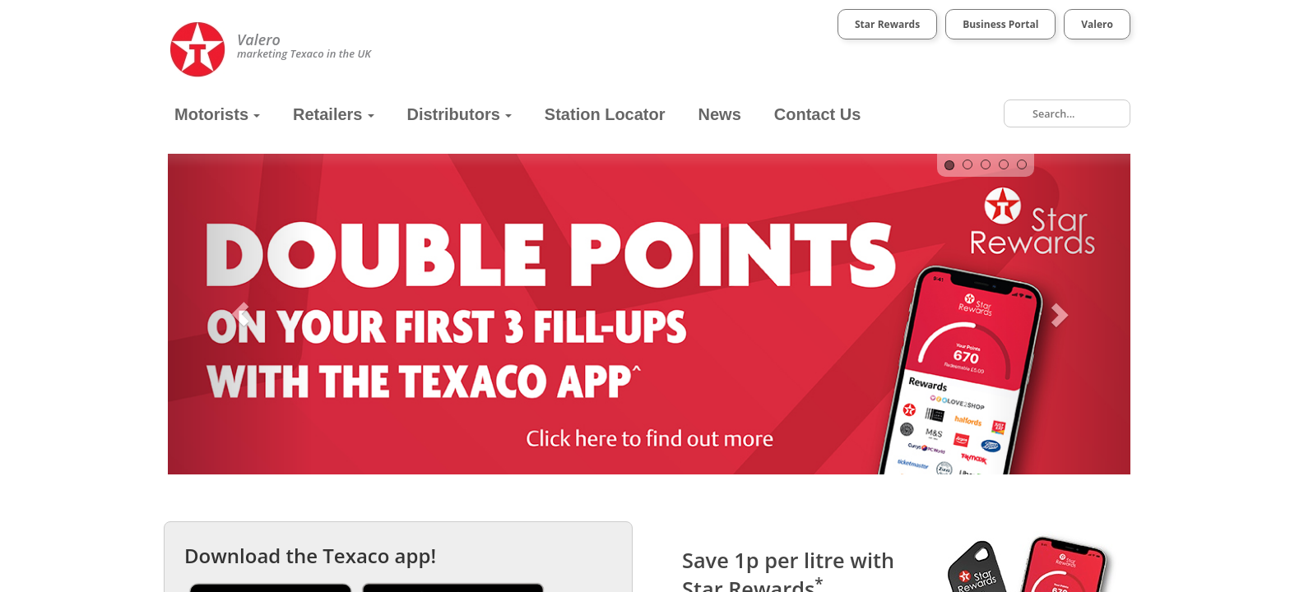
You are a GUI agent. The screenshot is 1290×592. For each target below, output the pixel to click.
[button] (240, 314)
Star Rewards (887, 24)
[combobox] (1067, 113)
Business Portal (1000, 24)
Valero (1097, 24)
